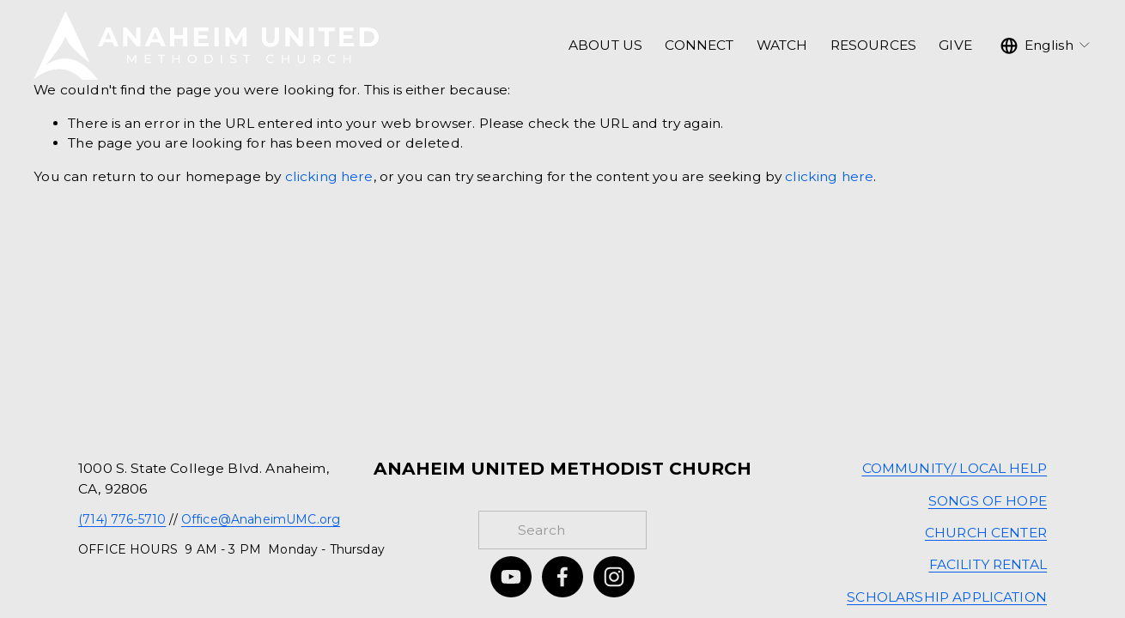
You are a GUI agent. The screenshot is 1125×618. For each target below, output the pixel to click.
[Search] (562, 530)
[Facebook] (562, 576)
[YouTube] (511, 576)
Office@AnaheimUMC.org (260, 519)
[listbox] (1046, 45)
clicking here (329, 176)
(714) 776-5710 (122, 519)
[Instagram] (614, 576)
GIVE (955, 45)
